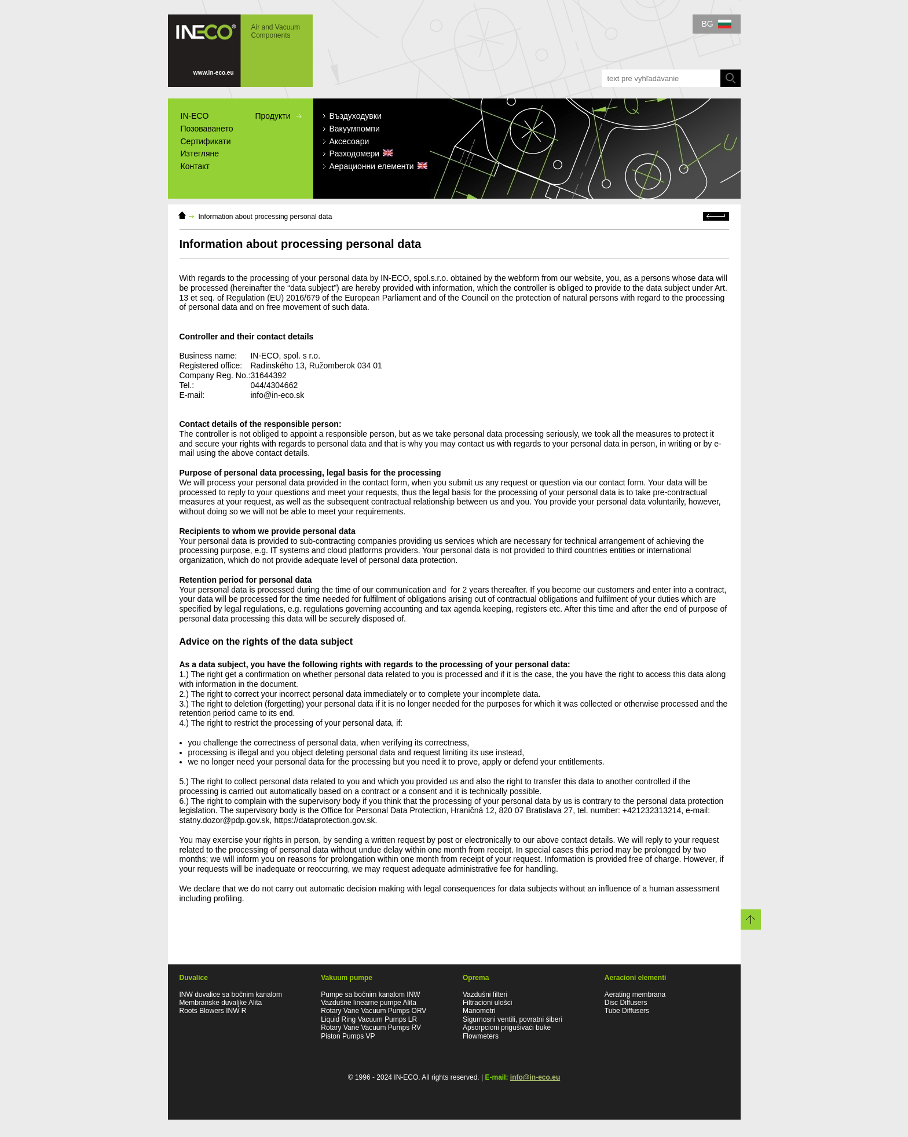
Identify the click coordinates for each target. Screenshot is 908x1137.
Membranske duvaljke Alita (221, 1003)
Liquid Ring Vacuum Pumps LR (369, 1019)
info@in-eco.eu (535, 1077)
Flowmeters (481, 1036)
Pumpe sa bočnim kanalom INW (370, 994)
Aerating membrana (635, 994)
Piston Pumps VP (348, 1036)
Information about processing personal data (265, 217)
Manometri (479, 1011)
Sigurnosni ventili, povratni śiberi (512, 1019)
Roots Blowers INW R (213, 1011)
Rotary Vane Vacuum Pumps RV (371, 1027)
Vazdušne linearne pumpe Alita (368, 1003)
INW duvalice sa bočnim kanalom (231, 994)
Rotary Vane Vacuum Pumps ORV (373, 1011)
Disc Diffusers (626, 1003)
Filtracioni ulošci (487, 1003)
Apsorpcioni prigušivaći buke (507, 1027)
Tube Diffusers (627, 1011)
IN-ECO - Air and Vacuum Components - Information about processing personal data (240, 50)
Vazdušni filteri (485, 994)
